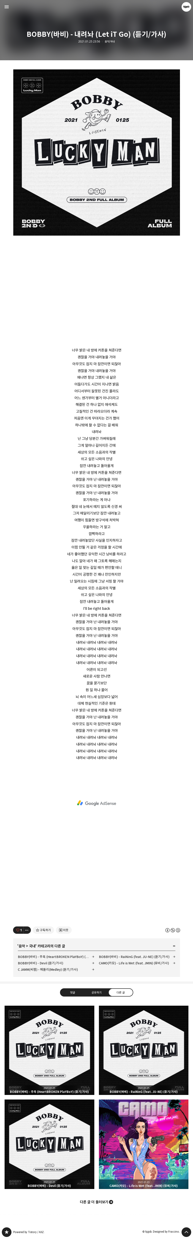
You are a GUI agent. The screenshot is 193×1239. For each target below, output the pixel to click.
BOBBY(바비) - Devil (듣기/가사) (40, 963)
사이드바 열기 (6, 6)
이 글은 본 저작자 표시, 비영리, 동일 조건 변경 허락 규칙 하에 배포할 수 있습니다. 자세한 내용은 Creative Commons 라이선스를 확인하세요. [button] (173, 930)
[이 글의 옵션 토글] (27, 930)
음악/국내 (110, 41)
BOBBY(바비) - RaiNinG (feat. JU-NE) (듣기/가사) (134, 957)
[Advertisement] (96, 803)
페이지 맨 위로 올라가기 (186, 1232)
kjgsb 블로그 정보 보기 (186, 6)
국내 (32, 946)
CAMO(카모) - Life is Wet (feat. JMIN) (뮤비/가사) (134, 963)
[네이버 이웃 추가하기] (64, 930)
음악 (22, 946)
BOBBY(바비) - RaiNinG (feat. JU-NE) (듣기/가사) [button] (144, 1050)
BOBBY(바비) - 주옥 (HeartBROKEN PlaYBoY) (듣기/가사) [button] (49, 1050)
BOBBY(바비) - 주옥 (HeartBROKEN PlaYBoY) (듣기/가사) (56, 957)
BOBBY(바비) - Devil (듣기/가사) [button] (49, 1144)
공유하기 (96, 992)
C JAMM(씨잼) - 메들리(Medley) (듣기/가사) (48, 969)
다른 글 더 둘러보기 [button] (94, 1202)
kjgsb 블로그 (6, 1232)
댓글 (72, 992)
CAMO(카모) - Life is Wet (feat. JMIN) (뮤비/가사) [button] (144, 1144)
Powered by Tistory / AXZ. (28, 1232)
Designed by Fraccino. (166, 1231)
